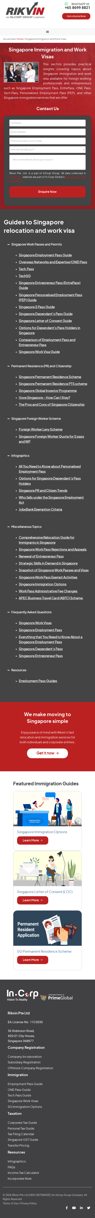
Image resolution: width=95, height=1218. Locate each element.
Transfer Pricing (18, 1145)
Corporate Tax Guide (22, 1122)
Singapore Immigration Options (42, 584)
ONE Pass (83, 88)
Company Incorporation (25, 1056)
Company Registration (26, 1048)
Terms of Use (10, 1203)
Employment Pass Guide (25, 1084)
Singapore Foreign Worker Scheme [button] (33, 417)
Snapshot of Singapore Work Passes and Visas (54, 570)
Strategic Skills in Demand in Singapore (48, 563)
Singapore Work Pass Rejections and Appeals (53, 549)
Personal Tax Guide (21, 1128)
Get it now (45, 753)
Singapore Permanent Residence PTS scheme (53, 384)
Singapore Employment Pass (37, 88)
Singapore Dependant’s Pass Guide (45, 314)
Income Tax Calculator (23, 1172)
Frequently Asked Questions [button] (28, 611)
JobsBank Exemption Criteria (40, 509)
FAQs (11, 1167)
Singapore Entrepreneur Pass (41, 656)
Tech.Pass (11, 93)
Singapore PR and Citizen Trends (43, 490)
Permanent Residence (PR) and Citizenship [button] (39, 365)
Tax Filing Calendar (21, 1134)
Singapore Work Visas (35, 623)
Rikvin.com (15, 177)
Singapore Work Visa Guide (39, 352)
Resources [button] (16, 669)
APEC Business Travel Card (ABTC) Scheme (51, 598)
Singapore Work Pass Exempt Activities (48, 577)
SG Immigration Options (25, 1106)
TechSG (25, 276)
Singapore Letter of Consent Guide (45, 321)
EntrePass (67, 88)
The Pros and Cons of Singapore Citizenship (51, 404)
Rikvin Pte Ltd (25, 10)
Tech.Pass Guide (19, 1095)
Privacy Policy (28, 1203)
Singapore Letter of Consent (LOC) (44, 892)
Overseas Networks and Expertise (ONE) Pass (53, 262)
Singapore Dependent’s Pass (41, 649)
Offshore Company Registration (30, 1068)
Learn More (31, 840)
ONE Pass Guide (19, 1089)
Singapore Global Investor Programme (48, 390)
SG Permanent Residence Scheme (44, 951)
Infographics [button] (17, 454)
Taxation (15, 1114)
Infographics (17, 1161)
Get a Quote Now (76, 16)
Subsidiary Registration (24, 1062)
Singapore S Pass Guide (37, 307)
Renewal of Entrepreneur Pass (41, 556)
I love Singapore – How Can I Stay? (44, 397)
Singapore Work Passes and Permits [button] (34, 243)
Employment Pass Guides (38, 681)
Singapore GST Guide (23, 1139)
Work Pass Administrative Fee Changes (48, 591)
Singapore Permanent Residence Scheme (50, 377)
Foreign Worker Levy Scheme (40, 429)
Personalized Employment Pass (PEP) (47, 93)
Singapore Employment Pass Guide (45, 255)
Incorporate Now (20, 1178)
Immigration (18, 1075)
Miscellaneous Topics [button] (23, 525)
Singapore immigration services (26, 97)
